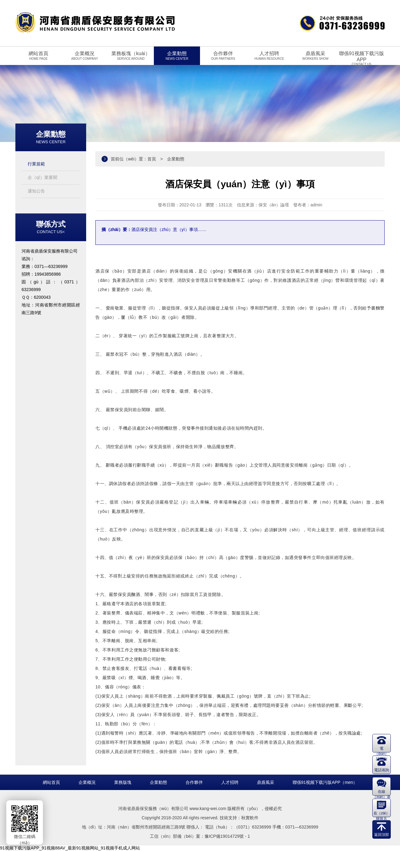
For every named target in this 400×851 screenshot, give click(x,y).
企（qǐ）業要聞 (42, 177)
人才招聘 (229, 782)
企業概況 (87, 782)
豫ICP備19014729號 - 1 (227, 836)
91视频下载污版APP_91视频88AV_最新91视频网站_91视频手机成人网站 (70, 847)
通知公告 (36, 190)
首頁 (151, 158)
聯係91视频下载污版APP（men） (325, 782)
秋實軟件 (249, 817)
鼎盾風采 (265, 782)
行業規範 (36, 163)
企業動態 (158, 782)
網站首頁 (51, 782)
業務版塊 (122, 782)
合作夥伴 (194, 782)
